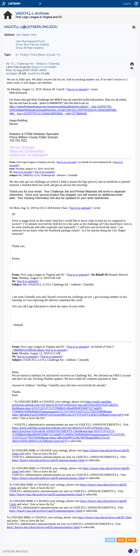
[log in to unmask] (43, 67)
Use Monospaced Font (30, 41)
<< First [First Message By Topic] (21, 54)
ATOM (110, 540)
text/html (34, 73)
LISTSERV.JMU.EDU (15, 551)
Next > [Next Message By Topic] (43, 54)
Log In (126, 3)
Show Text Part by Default (32, 44)
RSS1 (121, 540)
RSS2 (131, 540)
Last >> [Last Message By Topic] (54, 54)
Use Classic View (26, 34)
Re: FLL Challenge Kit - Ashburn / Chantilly (33, 63)
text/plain (12, 73)
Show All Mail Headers (30, 47)
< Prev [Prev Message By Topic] (32, 54)
